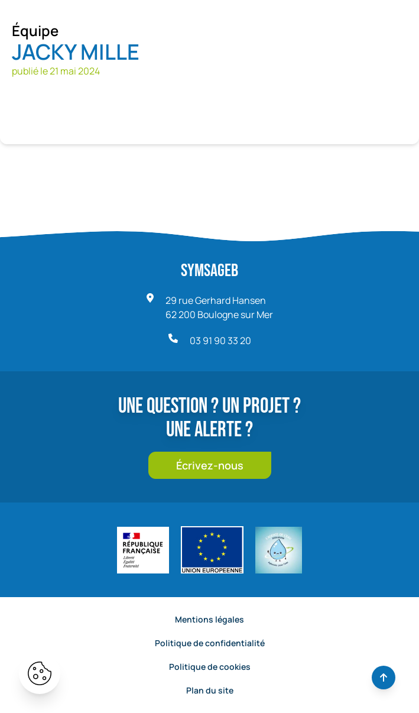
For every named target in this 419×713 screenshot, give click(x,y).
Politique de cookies (210, 666)
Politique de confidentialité (210, 643)
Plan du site (209, 690)
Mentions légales (209, 619)
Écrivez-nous (209, 465)
